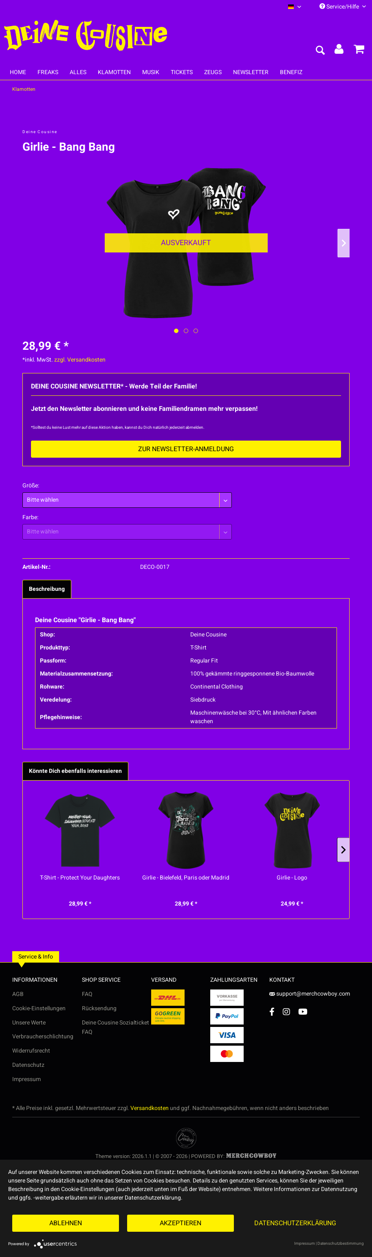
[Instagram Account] (286, 1011)
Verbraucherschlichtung (42, 1036)
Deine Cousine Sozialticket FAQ (115, 1027)
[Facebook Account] (272, 1011)
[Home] (18, 72)
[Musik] (150, 72)
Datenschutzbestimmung (340, 1243)
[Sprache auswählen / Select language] (294, 7)
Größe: (30, 485)
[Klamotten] (114, 72)
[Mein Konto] (339, 51)
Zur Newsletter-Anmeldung (186, 449)
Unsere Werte (29, 1022)
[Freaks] (48, 72)
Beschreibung (47, 589)
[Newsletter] (250, 72)
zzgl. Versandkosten (80, 359)
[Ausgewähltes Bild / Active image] (176, 331)
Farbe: (30, 517)
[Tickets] (181, 72)
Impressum (26, 1079)
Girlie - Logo (292, 878)
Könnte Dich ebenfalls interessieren (75, 771)
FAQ (87, 994)
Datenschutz (28, 1065)
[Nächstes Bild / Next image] (186, 331)
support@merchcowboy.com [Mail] (309, 993)
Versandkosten (149, 1108)
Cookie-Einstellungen (39, 1008)
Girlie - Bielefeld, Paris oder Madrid (185, 878)
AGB (18, 994)
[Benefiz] (291, 72)
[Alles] (78, 72)
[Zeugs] (212, 72)
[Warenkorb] (359, 51)
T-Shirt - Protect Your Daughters (80, 878)
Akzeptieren (180, 1223)
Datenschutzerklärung (295, 1223)
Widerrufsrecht (31, 1050)
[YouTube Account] (303, 1011)
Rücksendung (99, 1008)
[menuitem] (294, 7)
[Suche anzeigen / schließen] (320, 51)
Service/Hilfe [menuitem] (342, 6)
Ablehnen (65, 1223)
